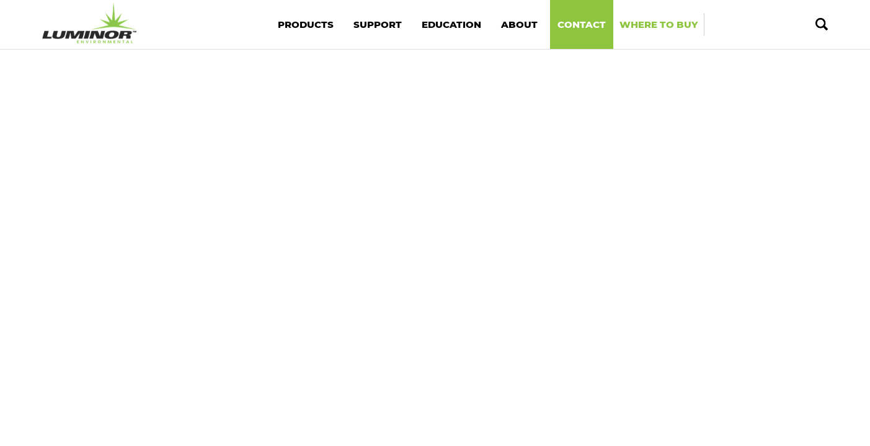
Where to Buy (658, 24)
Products (306, 24)
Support (377, 24)
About (519, 24)
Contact (581, 24)
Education (451, 24)
